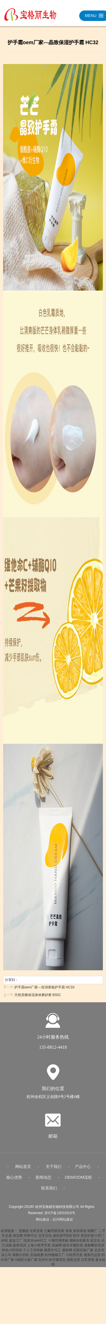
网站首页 (23, 1170)
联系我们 (49, 1191)
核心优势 (14, 1180)
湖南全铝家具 (79, 1244)
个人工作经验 (33, 1253)
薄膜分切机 (20, 1258)
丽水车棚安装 (73, 1249)
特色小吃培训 (12, 1253)
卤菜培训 (19, 1249)
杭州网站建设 (63, 1223)
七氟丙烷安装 (54, 1234)
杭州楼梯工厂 (55, 1258)
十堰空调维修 (58, 1244)
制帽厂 (92, 1234)
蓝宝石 (95, 1244)
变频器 (24, 1234)
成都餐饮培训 (94, 1249)
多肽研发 (80, 1234)
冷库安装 (36, 1234)
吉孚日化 (45, 1239)
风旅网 (57, 1249)
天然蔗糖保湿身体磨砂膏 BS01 (37, 995)
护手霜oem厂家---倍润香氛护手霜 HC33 (44, 987)
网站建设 (42, 1223)
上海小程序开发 (39, 1249)
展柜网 (67, 1253)
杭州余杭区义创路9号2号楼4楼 (53, 1100)
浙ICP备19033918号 (59, 1216)
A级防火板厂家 (26, 1263)
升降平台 (30, 1239)
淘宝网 (18, 1239)
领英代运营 (92, 1258)
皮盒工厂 (16, 1244)
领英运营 (73, 1263)
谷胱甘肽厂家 (83, 1253)
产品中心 (83, 1170)
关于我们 (53, 1170)
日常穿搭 (87, 1263)
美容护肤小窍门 (92, 1239)
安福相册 (37, 1258)
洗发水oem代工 (35, 1244)
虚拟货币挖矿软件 (66, 1239)
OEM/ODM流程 (78, 1180)
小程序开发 (74, 1258)
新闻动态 (43, 1180)
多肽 (68, 1234)
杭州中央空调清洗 (51, 1263)
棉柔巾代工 (52, 1253)
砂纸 (4, 1244)
